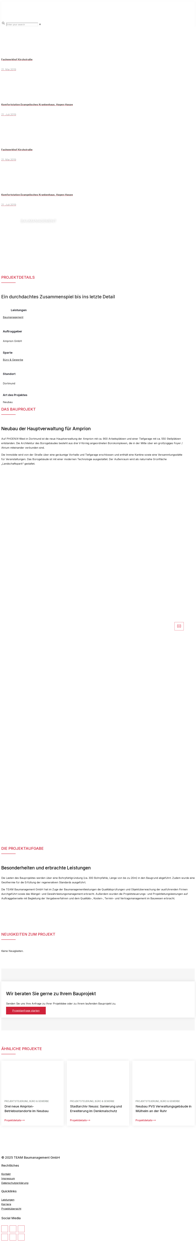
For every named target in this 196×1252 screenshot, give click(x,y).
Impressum (8, 1178)
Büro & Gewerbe (13, 359)
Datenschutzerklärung (14, 1183)
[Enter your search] (22, 24)
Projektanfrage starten (26, 1010)
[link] (40, 24)
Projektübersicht (11, 1208)
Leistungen (7, 1199)
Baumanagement (13, 317)
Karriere (6, 1204)
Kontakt (6, 1174)
